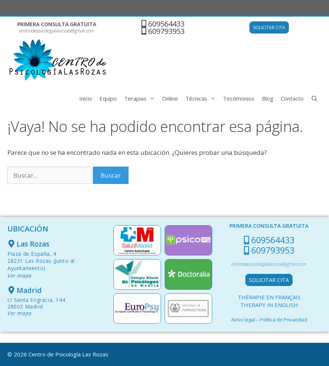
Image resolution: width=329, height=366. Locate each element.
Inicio (85, 98)
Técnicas (202, 98)
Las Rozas (33, 244)
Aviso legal (243, 319)
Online (170, 98)
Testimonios (239, 98)
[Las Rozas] (11, 244)
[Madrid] (11, 290)
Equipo (108, 98)
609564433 (166, 24)
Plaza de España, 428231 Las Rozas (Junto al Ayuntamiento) (41, 264)
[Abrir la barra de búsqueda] (314, 98)
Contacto (292, 98)
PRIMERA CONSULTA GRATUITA (56, 24)
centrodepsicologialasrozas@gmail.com (56, 31)
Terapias (141, 98)
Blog (267, 98)
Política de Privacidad (283, 319)
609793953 (166, 31)
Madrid (29, 290)
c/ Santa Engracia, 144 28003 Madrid (36, 306)
